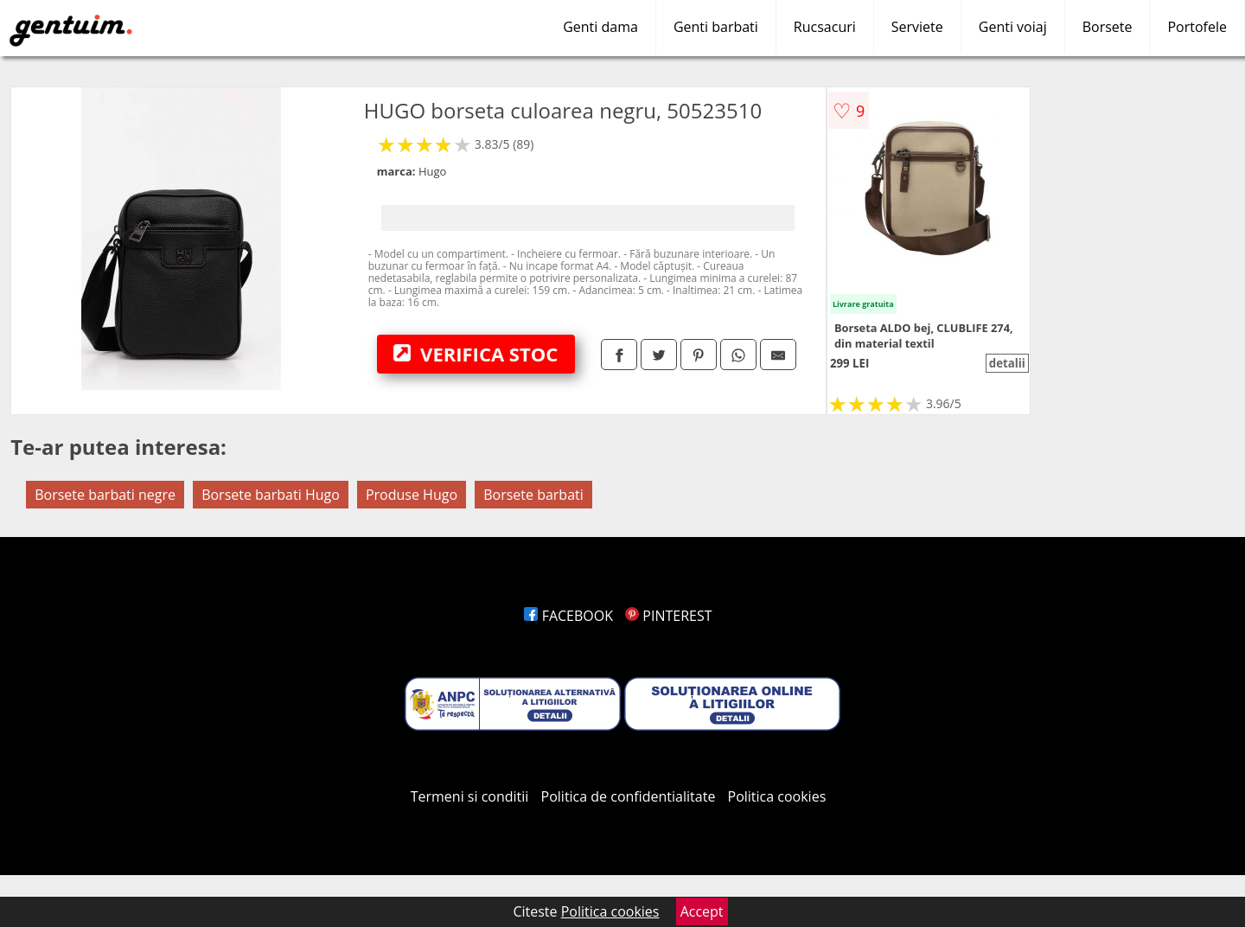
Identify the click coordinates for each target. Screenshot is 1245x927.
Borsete (1107, 26)
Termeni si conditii (470, 796)
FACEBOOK (568, 615)
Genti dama (600, 26)
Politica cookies (777, 796)
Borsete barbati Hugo (270, 494)
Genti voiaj (1013, 26)
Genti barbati (716, 26)
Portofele (1197, 26)
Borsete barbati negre (105, 494)
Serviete (917, 26)
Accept (702, 911)
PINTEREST (668, 615)
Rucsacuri (825, 26)
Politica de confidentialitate (628, 796)
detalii (1007, 363)
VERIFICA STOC (475, 354)
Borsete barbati (533, 494)
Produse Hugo (411, 494)
